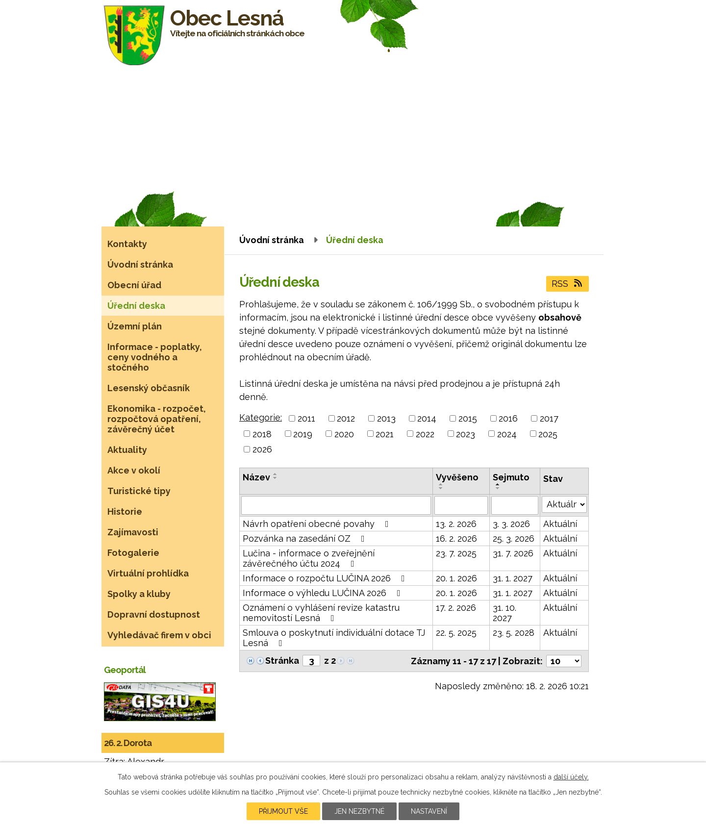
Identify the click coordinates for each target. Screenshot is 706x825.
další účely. (571, 777)
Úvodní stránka (271, 240)
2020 (344, 433)
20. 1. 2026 (456, 578)
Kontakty (127, 244)
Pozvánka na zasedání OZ (306, 538)
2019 (302, 433)
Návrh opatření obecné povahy (318, 524)
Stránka (282, 660)
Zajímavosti (132, 532)
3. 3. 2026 (511, 524)
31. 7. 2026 (513, 553)
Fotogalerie (133, 553)
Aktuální (560, 524)
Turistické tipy (139, 491)
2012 (346, 418)
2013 (386, 418)
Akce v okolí (133, 470)
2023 (465, 433)
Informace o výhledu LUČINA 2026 (323, 593)
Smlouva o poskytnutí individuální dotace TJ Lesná (334, 637)
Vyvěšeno (457, 477)
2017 (549, 418)
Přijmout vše (283, 811)
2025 (547, 433)
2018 (262, 433)
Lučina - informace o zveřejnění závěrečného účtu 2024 (309, 558)
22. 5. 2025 (456, 632)
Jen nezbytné (359, 811)
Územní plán (134, 326)
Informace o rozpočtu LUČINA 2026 (326, 578)
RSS (568, 283)
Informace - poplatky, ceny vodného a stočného (154, 357)
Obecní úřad (134, 285)
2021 (385, 433)
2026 (262, 449)
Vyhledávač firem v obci (159, 635)
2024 (507, 433)
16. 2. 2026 (456, 538)
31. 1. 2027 (512, 578)
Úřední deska (136, 305)
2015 (467, 418)
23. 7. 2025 (456, 553)
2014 (426, 418)
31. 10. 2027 (504, 612)
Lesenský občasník (148, 388)
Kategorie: (260, 417)
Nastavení (429, 811)
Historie (124, 511)
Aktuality (127, 450)
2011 (306, 418)
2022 (425, 433)
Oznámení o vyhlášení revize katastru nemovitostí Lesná (321, 612)
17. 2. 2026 (456, 607)
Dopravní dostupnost (153, 614)
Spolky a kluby (139, 594)
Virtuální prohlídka (148, 573)
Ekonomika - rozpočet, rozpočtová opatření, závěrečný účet (156, 418)
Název (256, 477)
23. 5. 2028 (513, 632)
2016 (508, 418)
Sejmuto (511, 477)
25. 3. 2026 (513, 538)
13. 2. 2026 (456, 524)
